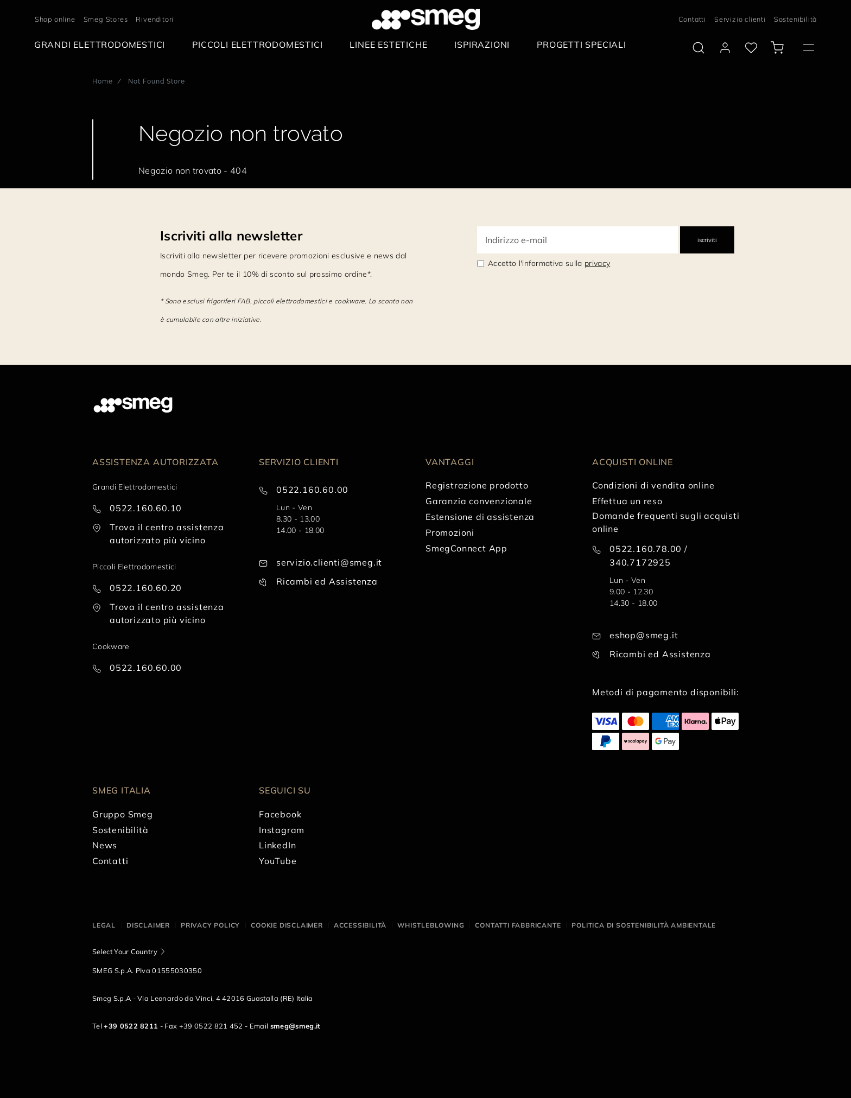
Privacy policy (210, 925)
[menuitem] (102, 45)
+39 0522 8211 (131, 1025)
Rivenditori (155, 19)
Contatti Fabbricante (518, 925)
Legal (104, 925)
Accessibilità (360, 925)
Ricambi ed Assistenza (327, 581)
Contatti (692, 19)
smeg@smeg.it (295, 1025)
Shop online (55, 19)
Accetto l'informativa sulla (549, 263)
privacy (597, 263)
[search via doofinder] (698, 48)
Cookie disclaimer (287, 925)
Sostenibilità (795, 19)
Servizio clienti (740, 19)
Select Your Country (124, 951)
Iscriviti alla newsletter (231, 235)
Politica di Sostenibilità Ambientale (643, 925)
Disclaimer (148, 925)
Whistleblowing (430, 925)
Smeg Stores (106, 19)
